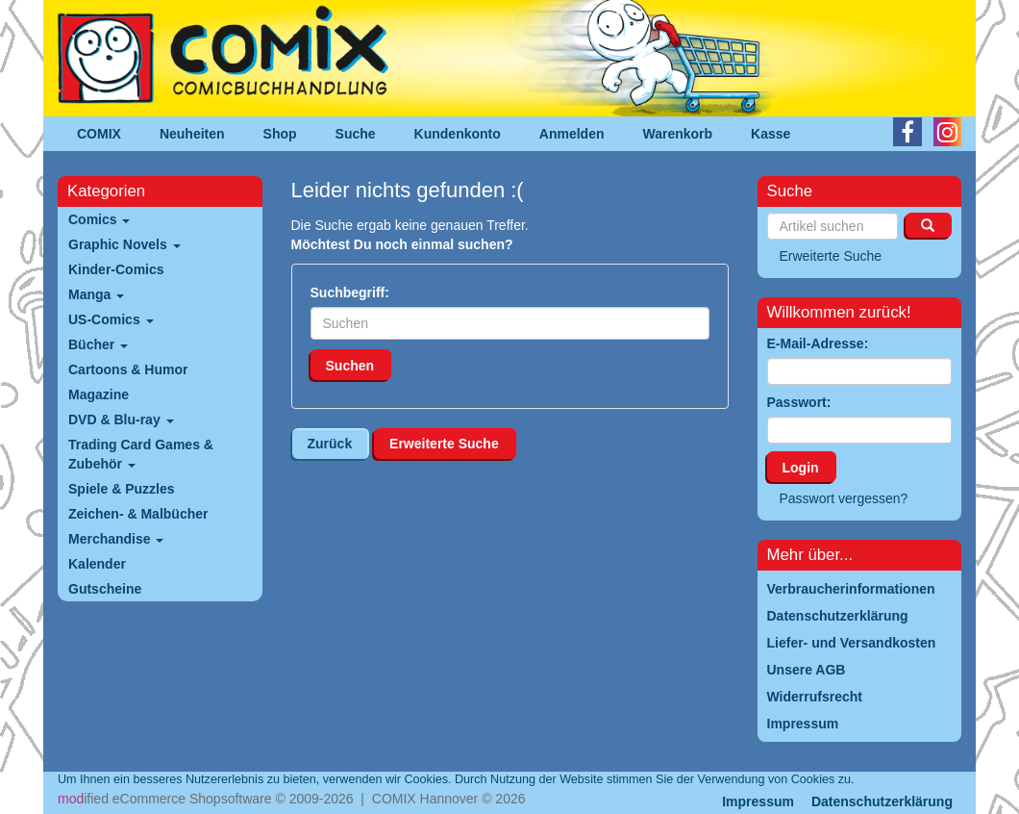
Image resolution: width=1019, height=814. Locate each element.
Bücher (98, 344)
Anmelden (572, 133)
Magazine (98, 394)
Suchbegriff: (350, 292)
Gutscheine (104, 589)
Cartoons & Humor (127, 369)
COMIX (99, 133)
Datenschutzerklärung (882, 801)
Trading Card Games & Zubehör (140, 454)
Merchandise (115, 539)
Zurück (330, 443)
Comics (99, 219)
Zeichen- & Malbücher (138, 513)
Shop (280, 133)
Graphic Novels (124, 244)
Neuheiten (192, 133)
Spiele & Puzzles (121, 488)
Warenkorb (678, 133)
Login (801, 467)
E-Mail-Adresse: (818, 343)
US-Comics (111, 319)
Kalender (97, 564)
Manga (96, 294)
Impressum (758, 801)
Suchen (350, 365)
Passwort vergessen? (844, 498)
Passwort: (799, 402)
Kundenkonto (457, 133)
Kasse (770, 133)
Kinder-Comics (116, 269)
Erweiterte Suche (444, 443)
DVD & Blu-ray (121, 419)
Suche (356, 133)
